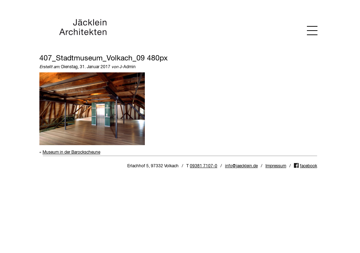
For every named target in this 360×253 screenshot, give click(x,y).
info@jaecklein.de (241, 166)
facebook (308, 166)
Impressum (275, 166)
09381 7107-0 (203, 166)
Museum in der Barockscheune (71, 152)
